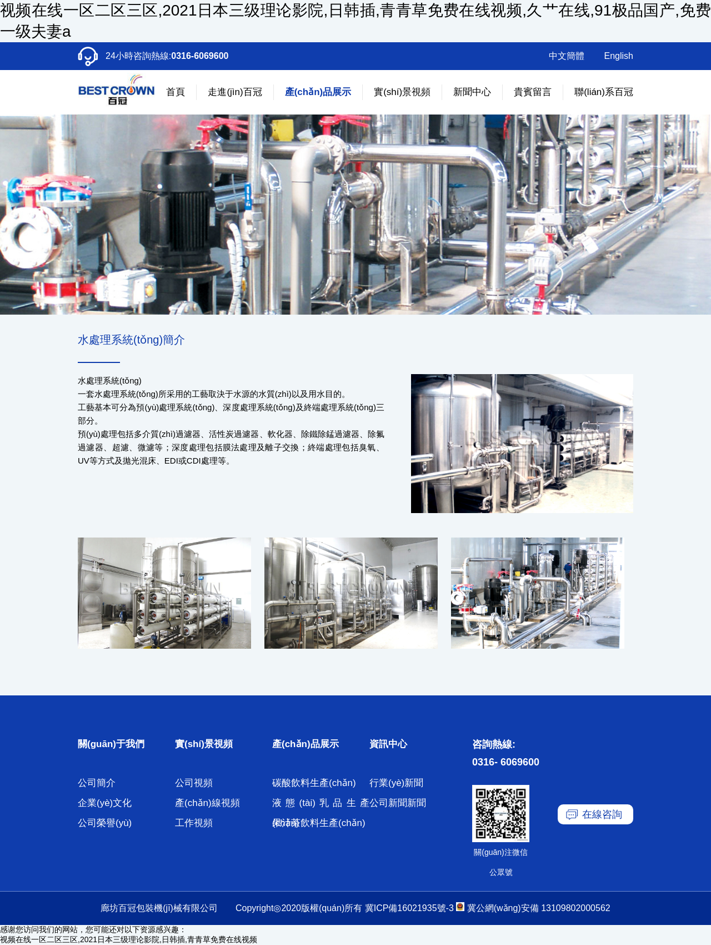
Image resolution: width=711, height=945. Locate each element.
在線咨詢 (602, 814)
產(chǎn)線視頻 (207, 803)
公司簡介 (97, 783)
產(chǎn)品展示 (318, 92)
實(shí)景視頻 (402, 92)
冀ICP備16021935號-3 (409, 908)
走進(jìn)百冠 (235, 92)
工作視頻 (194, 823)
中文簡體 (566, 56)
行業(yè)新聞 (396, 783)
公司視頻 (194, 783)
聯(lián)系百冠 (603, 92)
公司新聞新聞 (397, 803)
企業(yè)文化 (105, 803)
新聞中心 (472, 92)
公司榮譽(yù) (105, 823)
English (618, 56)
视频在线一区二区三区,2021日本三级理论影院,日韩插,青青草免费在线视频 (128, 939)
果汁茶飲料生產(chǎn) (318, 823)
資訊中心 (388, 744)
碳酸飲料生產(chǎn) (314, 783)
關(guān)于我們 (111, 744)
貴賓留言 (533, 92)
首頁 (175, 92)
